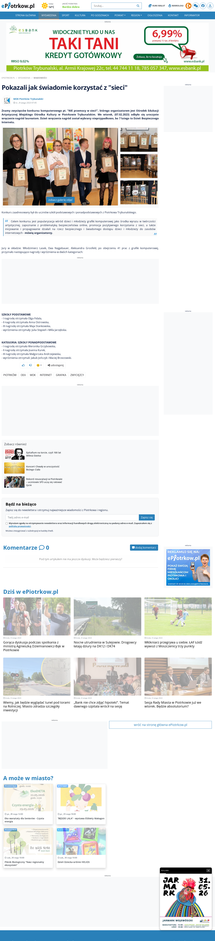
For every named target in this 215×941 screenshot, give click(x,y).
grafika (61, 366)
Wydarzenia (48, 15)
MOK (33, 366)
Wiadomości (40, 78)
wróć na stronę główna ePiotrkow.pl (160, 716)
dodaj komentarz (144, 539)
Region (135, 15)
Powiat (119, 15)
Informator (192, 15)
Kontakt (173, 15)
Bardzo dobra (71, 7)
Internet (46, 366)
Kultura (80, 15)
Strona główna (25, 15)
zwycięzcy (77, 366)
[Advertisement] (80, 281)
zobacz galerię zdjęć (60, 200)
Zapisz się (147, 509)
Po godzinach (100, 15)
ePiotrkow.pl (8, 78)
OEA (23, 366)
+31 (139, 192)
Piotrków (10, 366)
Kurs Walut (156, 5)
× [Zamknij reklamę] (208, 870)
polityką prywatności (20, 517)
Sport (65, 15)
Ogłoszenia (155, 15)
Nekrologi (176, 5)
